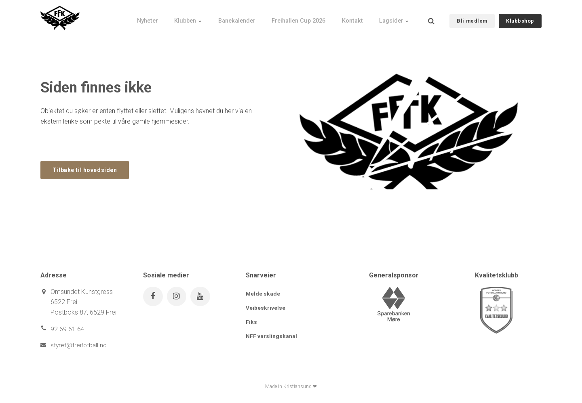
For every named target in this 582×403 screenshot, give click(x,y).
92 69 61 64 (67, 329)
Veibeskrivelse (265, 308)
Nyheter (123, 18)
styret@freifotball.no (79, 345)
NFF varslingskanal (271, 337)
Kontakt (346, 18)
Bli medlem (472, 18)
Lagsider (392, 18)
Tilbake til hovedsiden (87, 169)
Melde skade (263, 294)
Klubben (168, 18)
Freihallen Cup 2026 (288, 18)
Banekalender (221, 18)
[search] (431, 18)
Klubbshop (520, 18)
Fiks (251, 322)
